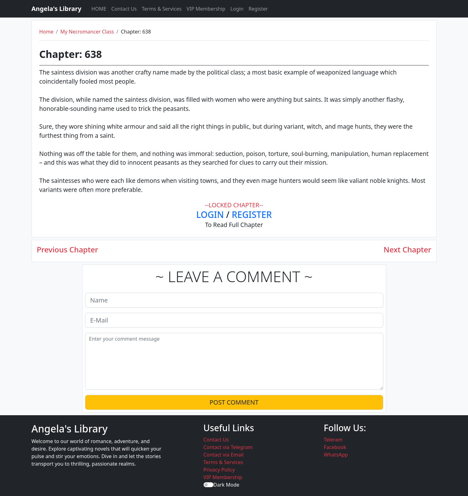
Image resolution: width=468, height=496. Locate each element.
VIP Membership (206, 8)
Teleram (333, 439)
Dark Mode (226, 484)
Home (46, 31)
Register (258, 8)
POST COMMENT (234, 402)
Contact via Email (224, 454)
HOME (98, 8)
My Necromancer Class (87, 31)
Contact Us (124, 8)
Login (237, 8)
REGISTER (252, 214)
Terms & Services (162, 8)
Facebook (335, 447)
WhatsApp (336, 454)
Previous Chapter (67, 249)
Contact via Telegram (228, 447)
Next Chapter (407, 249)
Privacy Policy (219, 469)
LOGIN (210, 214)
